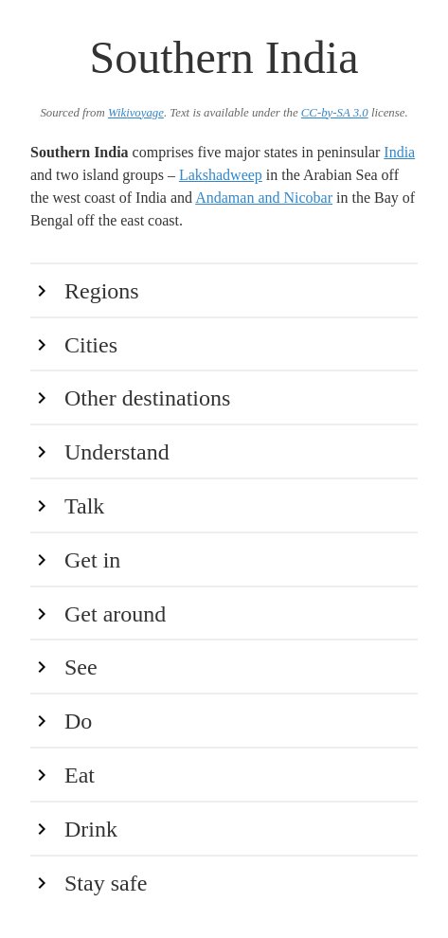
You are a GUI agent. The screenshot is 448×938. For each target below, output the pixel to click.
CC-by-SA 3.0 (334, 112)
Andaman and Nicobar (263, 197)
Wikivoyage (136, 112)
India (399, 152)
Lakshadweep (220, 175)
